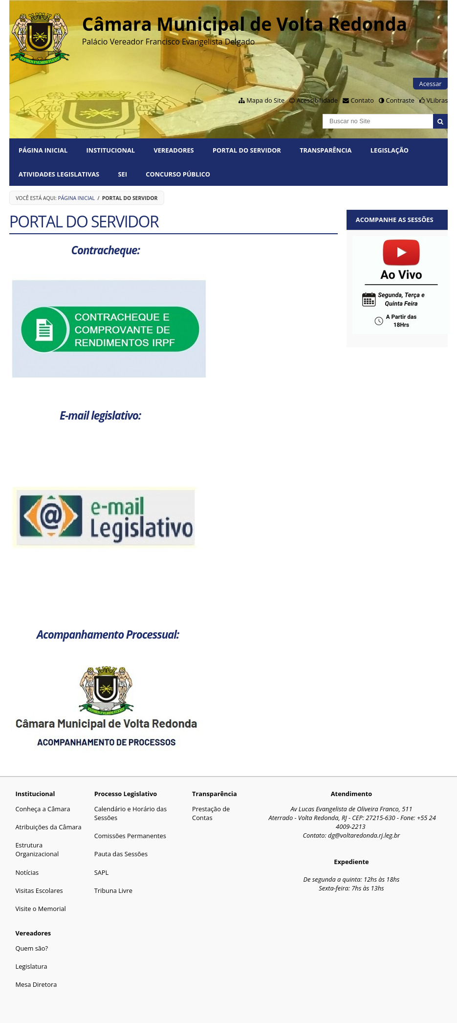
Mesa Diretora (36, 984)
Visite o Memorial (40, 908)
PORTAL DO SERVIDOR (247, 150)
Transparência (325, 150)
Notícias (27, 872)
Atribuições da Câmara (48, 827)
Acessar (430, 83)
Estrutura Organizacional (37, 849)
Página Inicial (43, 150)
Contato (362, 100)
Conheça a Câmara (42, 808)
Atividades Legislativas (59, 174)
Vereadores (173, 150)
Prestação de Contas (211, 813)
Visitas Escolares (39, 890)
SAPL (101, 872)
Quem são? (31, 948)
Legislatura (31, 966)
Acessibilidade (317, 100)
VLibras (437, 100)
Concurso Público (178, 174)
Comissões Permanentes (130, 835)
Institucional (111, 150)
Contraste (400, 100)
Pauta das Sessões (121, 853)
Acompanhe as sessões (395, 219)
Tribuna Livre (113, 890)
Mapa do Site (265, 100)
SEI (122, 174)
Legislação (389, 150)
